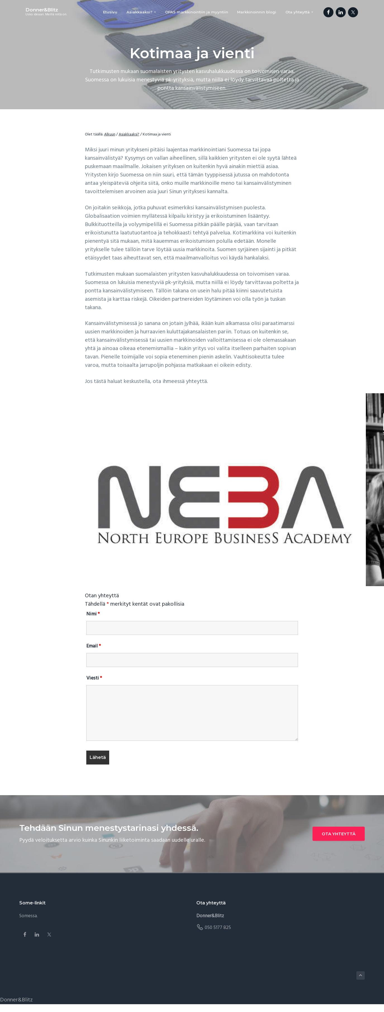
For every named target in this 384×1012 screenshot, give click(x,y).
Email (93, 646)
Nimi (93, 614)
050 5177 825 (218, 927)
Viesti (94, 678)
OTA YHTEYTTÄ (339, 833)
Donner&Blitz (35, 10)
